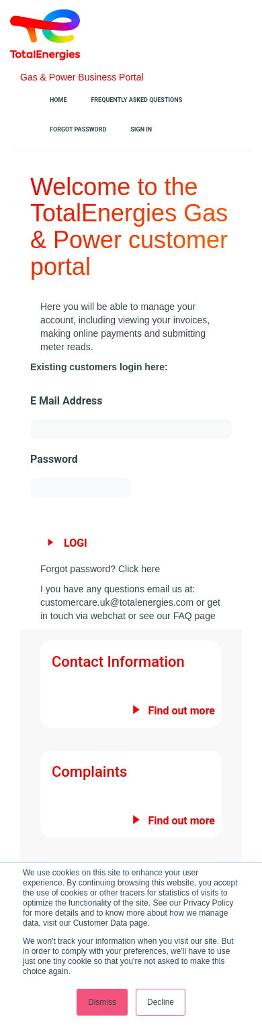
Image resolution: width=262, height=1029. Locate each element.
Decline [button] (160, 1002)
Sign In (141, 129)
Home (58, 100)
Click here (139, 568)
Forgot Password (78, 129)
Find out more (181, 710)
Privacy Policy (208, 903)
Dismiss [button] (102, 1002)
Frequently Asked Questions (136, 100)
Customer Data (100, 923)
